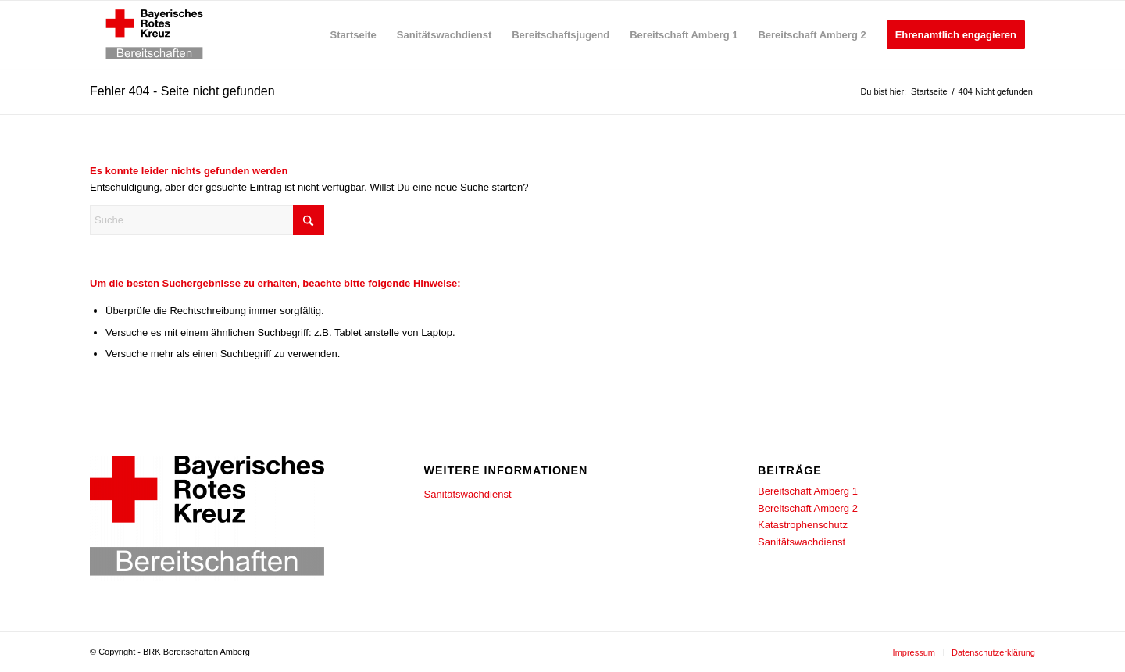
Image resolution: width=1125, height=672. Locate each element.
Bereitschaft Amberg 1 (808, 491)
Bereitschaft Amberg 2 (808, 508)
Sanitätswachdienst (468, 494)
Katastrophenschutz (803, 525)
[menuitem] (353, 35)
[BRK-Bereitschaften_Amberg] (154, 35)
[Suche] (207, 220)
